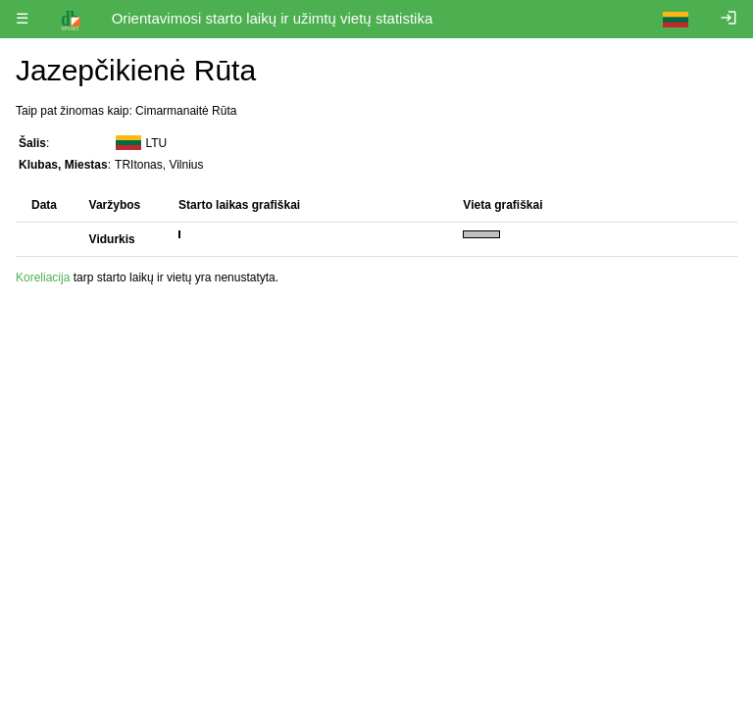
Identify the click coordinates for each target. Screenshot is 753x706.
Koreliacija (43, 277)
